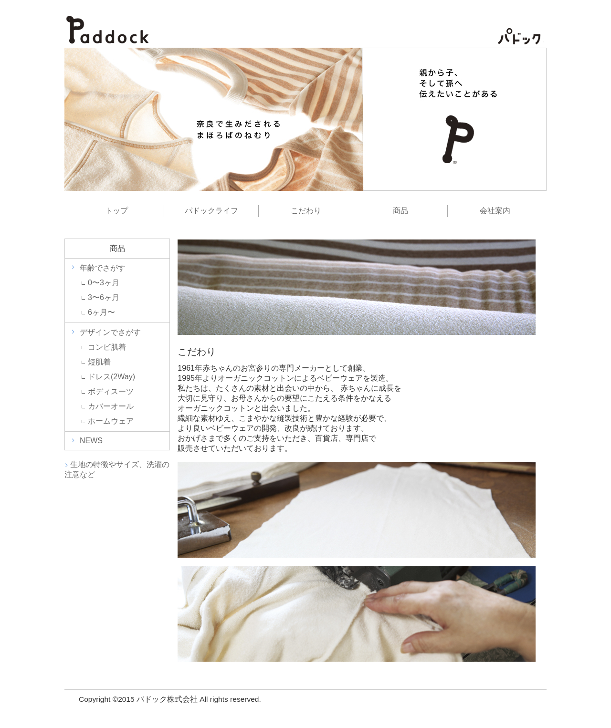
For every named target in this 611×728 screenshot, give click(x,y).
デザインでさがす (110, 332)
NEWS (91, 441)
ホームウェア (111, 421)
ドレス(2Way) (111, 377)
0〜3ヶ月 (103, 283)
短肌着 (99, 362)
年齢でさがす (103, 268)
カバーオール (111, 406)
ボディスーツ (111, 391)
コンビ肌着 (107, 347)
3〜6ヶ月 (103, 297)
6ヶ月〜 (101, 312)
